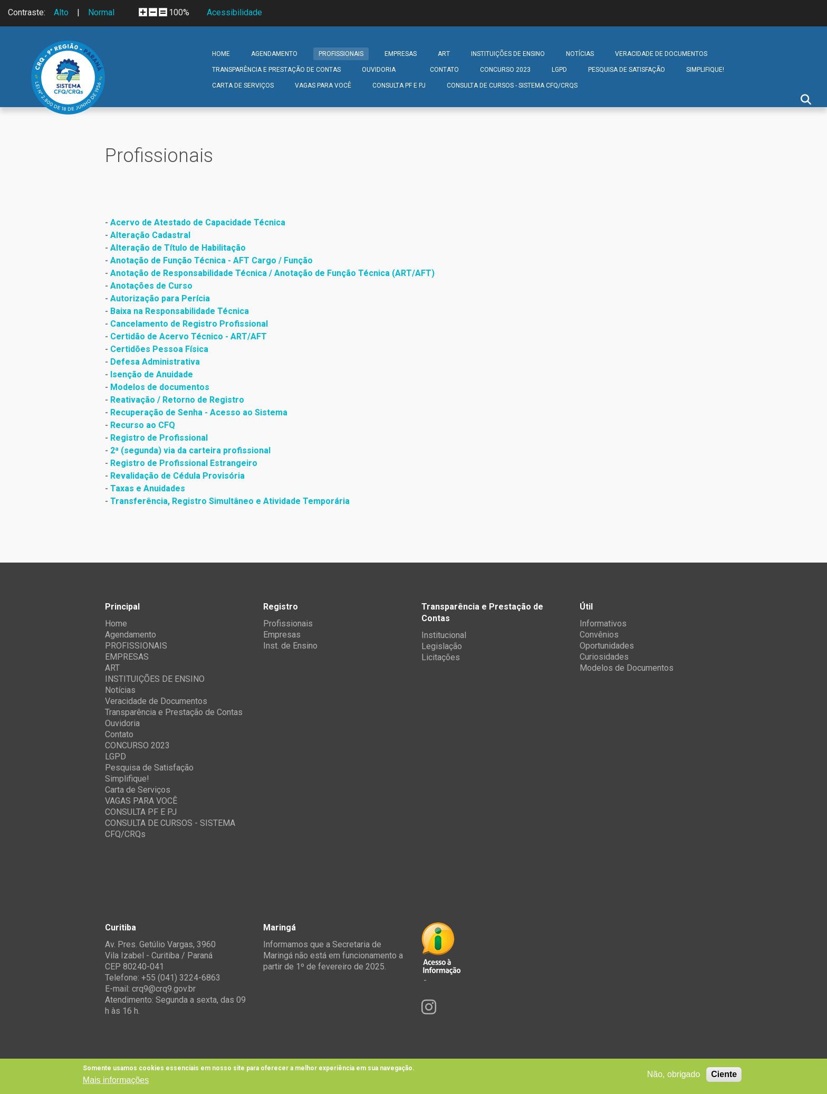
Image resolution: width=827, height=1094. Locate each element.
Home (221, 54)
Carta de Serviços (243, 85)
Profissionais (288, 624)
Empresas (282, 635)
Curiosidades (604, 657)
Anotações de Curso (151, 286)
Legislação (441, 646)
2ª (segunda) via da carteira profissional (190, 450)
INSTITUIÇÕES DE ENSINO (508, 54)
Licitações (440, 657)
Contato (444, 69)
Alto (61, 12)
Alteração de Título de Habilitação (178, 248)
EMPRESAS (400, 54)
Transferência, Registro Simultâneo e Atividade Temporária (230, 501)
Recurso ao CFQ (142, 425)
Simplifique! (705, 69)
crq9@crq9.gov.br (164, 989)
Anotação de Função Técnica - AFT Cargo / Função (211, 260)
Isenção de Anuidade (151, 374)
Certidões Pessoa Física (159, 349)
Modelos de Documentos (627, 668)
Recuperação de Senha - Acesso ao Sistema (198, 412)
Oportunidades (607, 646)
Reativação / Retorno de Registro (177, 400)
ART (444, 54)
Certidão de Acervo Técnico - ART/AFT (188, 336)
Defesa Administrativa (155, 362)
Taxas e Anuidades (147, 488)
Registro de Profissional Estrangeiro (183, 463)
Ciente (724, 1074)
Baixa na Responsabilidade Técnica (179, 311)
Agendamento (274, 54)
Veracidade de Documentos (661, 54)
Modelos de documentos (159, 387)
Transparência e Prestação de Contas (276, 69)
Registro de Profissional (159, 438)
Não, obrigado (673, 1074)
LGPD (559, 69)
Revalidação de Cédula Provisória (177, 476)
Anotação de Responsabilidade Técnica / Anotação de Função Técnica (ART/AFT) (272, 273)
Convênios (599, 635)
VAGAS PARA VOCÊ (323, 85)
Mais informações (116, 1080)
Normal (101, 12)
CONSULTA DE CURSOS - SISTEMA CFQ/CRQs (512, 85)
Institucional (443, 635)
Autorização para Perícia (160, 298)
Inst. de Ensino (290, 646)
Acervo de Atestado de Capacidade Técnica (197, 222)
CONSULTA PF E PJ (399, 85)
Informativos (603, 624)
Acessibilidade (234, 12)
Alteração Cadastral (150, 235)
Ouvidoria (379, 69)
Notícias (580, 54)
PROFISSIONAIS (341, 54)
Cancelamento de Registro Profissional (189, 324)
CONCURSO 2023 (505, 69)
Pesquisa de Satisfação (626, 69)
